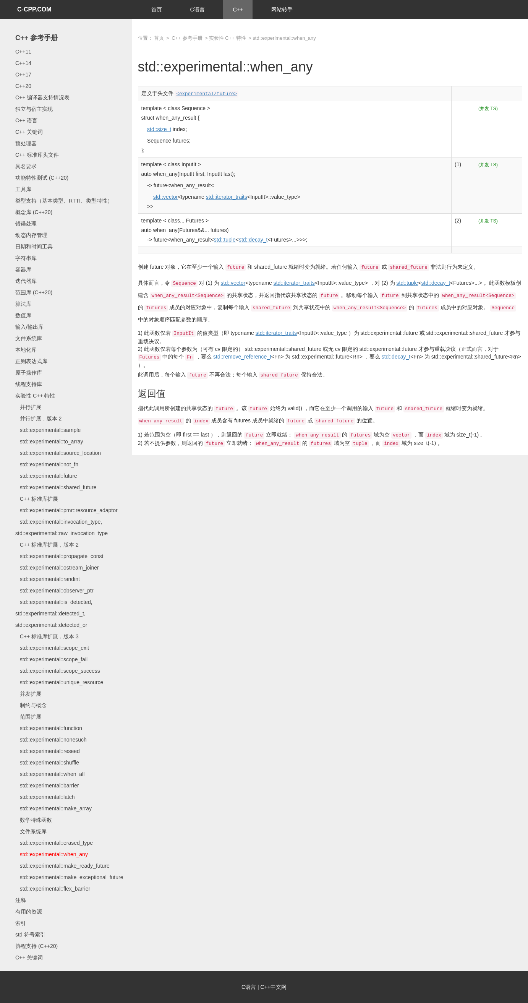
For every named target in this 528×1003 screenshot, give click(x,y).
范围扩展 (28, 717)
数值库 (23, 315)
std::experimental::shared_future (55, 487)
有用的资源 (28, 912)
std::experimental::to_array (49, 441)
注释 (20, 900)
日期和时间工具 (34, 246)
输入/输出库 (29, 327)
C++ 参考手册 (36, 38)
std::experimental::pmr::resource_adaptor (66, 510)
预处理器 (26, 143)
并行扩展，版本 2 (38, 418)
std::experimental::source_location (58, 453)
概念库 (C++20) (33, 212)
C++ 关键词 (29, 132)
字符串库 (26, 258)
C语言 (197, 9)
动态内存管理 (31, 235)
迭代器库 (26, 281)
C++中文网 (274, 987)
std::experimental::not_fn (46, 464)
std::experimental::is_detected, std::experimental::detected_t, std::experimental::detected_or (53, 613)
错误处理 (26, 224)
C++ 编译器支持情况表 (42, 97)
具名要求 (26, 166)
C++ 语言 (26, 120)
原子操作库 (28, 373)
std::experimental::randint (47, 579)
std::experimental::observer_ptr (54, 591)
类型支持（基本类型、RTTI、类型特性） (64, 201)
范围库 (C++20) (33, 292)
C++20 (23, 86)
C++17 (23, 74)
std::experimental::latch (45, 797)
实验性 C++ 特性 (35, 396)
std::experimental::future (46, 476)
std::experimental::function (48, 728)
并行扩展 (28, 407)
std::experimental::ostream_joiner (57, 568)
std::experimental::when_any (51, 854)
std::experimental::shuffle (47, 763)
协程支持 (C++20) (36, 946)
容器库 (23, 269)
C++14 (23, 63)
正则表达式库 (31, 361)
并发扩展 (28, 694)
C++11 (23, 52)
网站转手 (282, 9)
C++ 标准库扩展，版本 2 (47, 545)
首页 (156, 9)
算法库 (23, 304)
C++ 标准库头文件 (37, 155)
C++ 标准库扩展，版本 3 (47, 636)
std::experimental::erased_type (54, 843)
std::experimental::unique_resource (59, 682)
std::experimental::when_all (49, 774)
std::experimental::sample (48, 430)
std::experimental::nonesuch (51, 740)
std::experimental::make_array (53, 808)
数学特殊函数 (33, 820)
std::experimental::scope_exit (52, 648)
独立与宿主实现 (34, 109)
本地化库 (26, 350)
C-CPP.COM (34, 9)
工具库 (23, 189)
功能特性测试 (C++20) (41, 178)
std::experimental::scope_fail (51, 659)
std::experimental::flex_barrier (52, 889)
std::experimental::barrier (47, 785)
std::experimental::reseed (47, 751)
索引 (20, 923)
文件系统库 (28, 338)
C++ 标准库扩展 (36, 499)
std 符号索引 (30, 935)
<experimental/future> (206, 94)
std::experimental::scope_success (57, 671)
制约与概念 (31, 705)
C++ (238, 9)
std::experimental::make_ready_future (62, 866)
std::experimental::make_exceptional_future (69, 877)
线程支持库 (28, 384)
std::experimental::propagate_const (59, 556)
